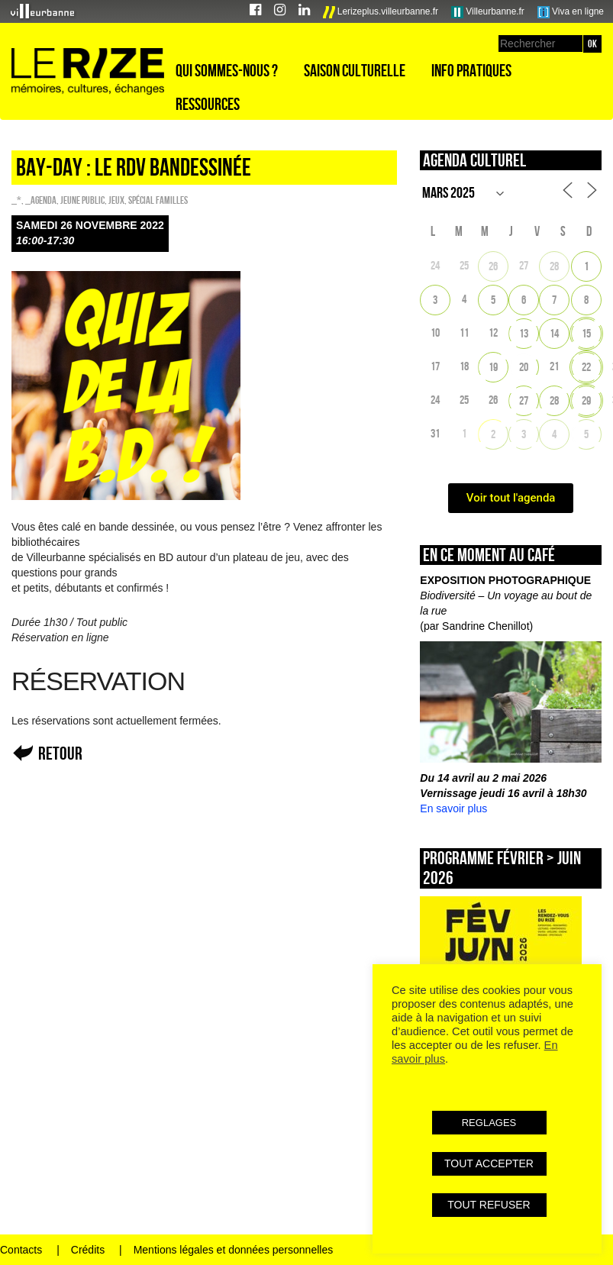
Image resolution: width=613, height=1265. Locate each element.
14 (554, 333)
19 (493, 366)
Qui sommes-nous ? (227, 70)
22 (586, 366)
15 (586, 333)
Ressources (208, 104)
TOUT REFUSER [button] (488, 1205)
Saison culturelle (354, 70)
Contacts (21, 1250)
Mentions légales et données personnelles (234, 1250)
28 (554, 266)
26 (493, 266)
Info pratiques (471, 70)
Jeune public (82, 200)
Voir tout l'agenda (511, 498)
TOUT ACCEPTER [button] (489, 1163)
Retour (60, 753)
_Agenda (40, 200)
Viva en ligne (570, 12)
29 (586, 400)
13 (523, 333)
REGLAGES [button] (489, 1122)
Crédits (88, 1250)
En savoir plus (453, 808)
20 (523, 366)
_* (16, 200)
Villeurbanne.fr (487, 12)
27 (523, 400)
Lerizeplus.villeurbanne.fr (381, 12)
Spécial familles (158, 200)
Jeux (116, 200)
